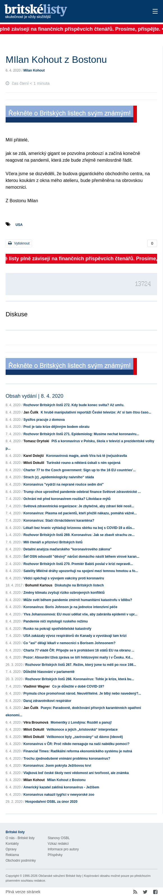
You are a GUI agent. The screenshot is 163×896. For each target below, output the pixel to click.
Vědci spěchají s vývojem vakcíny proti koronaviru (63, 578)
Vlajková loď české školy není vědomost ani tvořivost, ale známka (75, 773)
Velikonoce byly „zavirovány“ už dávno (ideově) (85, 737)
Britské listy (65, 11)
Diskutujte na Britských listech (79, 585)
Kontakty (12, 844)
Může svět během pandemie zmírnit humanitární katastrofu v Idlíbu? (77, 600)
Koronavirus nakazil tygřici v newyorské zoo (58, 795)
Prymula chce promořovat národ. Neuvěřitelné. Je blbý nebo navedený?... (82, 693)
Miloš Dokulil (33, 463)
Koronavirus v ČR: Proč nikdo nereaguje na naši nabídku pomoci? (76, 744)
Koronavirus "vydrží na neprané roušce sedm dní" (63, 484)
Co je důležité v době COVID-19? (78, 686)
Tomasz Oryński (36, 441)
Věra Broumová (35, 722)
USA (18, 225)
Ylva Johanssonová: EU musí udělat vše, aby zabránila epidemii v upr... (80, 614)
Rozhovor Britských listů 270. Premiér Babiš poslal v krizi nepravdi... (78, 564)
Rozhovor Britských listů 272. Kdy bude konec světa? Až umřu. (73, 405)
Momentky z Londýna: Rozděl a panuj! (81, 722)
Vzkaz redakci (58, 844)
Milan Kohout (34, 70)
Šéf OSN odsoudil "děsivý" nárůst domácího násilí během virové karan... (81, 557)
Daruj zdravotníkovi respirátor (47, 701)
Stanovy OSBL (59, 838)
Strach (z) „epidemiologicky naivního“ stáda (58, 477)
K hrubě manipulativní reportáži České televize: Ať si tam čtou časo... (96, 412)
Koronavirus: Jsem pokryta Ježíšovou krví (57, 766)
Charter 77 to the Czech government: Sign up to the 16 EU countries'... (79, 470)
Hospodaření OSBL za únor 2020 (51, 802)
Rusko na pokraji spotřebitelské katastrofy (57, 629)
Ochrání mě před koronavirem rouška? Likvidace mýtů (67, 499)
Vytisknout (18, 243)
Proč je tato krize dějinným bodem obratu (56, 427)
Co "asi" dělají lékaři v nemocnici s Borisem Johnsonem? (69, 643)
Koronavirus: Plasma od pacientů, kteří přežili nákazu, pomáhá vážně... (80, 513)
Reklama (12, 855)
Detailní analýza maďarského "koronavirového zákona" (67, 549)
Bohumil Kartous (38, 585)
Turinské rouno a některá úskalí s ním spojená (83, 463)
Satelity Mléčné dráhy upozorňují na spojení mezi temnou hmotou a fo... (80, 571)
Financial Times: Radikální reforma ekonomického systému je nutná (77, 751)
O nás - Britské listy (20, 838)
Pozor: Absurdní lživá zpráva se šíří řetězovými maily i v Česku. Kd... (78, 657)
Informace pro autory (63, 849)
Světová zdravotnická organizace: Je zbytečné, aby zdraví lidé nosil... (78, 506)
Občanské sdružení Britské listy (59, 875)
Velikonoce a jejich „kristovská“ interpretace (82, 730)
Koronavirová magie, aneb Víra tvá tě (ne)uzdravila (86, 456)
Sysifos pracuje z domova (44, 420)
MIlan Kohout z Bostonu (66, 780)
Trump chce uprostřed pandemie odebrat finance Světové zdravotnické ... (82, 492)
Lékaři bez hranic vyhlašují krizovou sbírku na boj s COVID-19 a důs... (79, 528)
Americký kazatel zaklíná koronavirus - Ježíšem (61, 787)
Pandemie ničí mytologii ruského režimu (55, 621)
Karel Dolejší (33, 456)
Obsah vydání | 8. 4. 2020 (34, 396)
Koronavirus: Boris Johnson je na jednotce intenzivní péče (70, 607)
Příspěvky (55, 855)
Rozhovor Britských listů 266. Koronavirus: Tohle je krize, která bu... (79, 679)
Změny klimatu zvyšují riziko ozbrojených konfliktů (63, 593)
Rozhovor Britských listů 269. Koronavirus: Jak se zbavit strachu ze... (78, 535)
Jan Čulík (30, 412)
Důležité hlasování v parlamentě (48, 672)
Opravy (11, 849)
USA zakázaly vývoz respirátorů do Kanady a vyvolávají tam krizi (75, 636)
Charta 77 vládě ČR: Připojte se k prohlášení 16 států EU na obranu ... (78, 650)
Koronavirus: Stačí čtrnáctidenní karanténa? (58, 521)
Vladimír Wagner (36, 686)
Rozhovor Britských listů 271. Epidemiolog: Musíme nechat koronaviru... (81, 434)
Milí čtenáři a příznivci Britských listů (52, 542)
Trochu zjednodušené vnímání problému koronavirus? (66, 759)
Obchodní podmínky (21, 860)
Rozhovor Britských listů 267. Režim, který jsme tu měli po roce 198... (80, 665)
